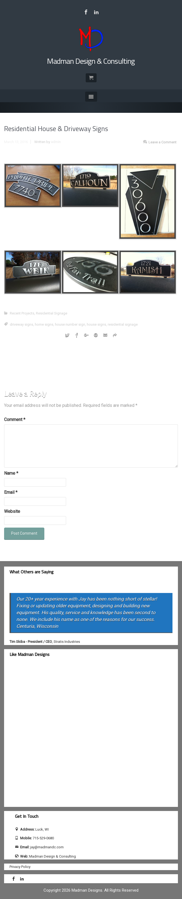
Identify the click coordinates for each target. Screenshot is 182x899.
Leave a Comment (163, 142)
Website (12, 511)
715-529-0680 (43, 838)
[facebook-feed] (56, 735)
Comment (14, 419)
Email (10, 492)
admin (56, 142)
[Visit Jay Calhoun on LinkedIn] (96, 12)
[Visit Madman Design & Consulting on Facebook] (86, 12)
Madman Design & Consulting (91, 61)
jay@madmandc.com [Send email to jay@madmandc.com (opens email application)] (47, 847)
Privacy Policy (20, 867)
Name (11, 473)
